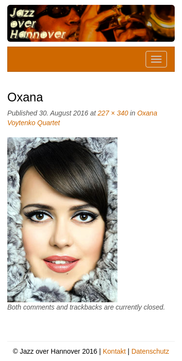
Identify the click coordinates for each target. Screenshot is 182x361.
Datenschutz (150, 351)
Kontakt (114, 351)
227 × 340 (113, 113)
